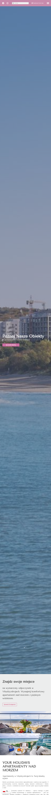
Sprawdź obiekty (11, 345)
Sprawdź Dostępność (10, 704)
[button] (48, 3)
